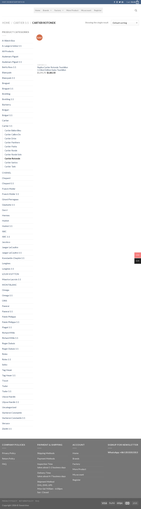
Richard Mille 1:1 (10, 338)
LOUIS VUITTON (10, 274)
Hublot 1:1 (7, 226)
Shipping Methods (46, 453)
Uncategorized (9, 407)
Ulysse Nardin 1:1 (10, 402)
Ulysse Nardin (8, 396)
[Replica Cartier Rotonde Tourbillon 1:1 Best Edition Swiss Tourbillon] (53, 46)
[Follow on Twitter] (120, 2)
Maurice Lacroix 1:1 (11, 279)
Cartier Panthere (12, 142)
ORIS (4, 300)
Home (37, 10)
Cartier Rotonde (12, 158)
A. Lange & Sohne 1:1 (11, 45)
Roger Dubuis (8, 343)
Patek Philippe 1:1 (10, 322)
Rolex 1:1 (6, 359)
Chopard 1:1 (8, 183)
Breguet (6, 83)
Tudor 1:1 (6, 391)
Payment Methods (46, 458)
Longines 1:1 (8, 268)
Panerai (5, 306)
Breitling (6, 93)
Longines (6, 263)
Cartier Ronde (11, 150)
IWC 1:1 (6, 236)
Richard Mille (8, 332)
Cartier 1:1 (21, 22)
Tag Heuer (7, 370)
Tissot (5, 380)
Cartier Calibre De (13, 134)
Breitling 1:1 (8, 99)
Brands (47, 10)
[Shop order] (125, 22)
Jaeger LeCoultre (10, 247)
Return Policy (8, 458)
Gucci (5, 210)
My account (86, 10)
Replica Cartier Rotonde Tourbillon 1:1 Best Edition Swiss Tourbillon (52, 68)
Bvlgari (5, 109)
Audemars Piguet (10, 56)
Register (97, 10)
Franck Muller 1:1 (10, 194)
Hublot (5, 220)
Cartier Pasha (11, 146)
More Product (72, 10)
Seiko (4, 364)
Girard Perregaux (10, 199)
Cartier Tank (10, 166)
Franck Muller (8, 188)
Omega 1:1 (7, 295)
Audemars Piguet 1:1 (12, 62)
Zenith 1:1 (7, 428)
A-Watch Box (8, 40)
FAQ (4, 464)
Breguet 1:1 (7, 88)
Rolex (4, 354)
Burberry (6, 104)
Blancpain (6, 72)
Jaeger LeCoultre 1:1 (12, 252)
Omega (5, 290)
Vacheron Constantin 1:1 (13, 418)
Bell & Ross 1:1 (9, 67)
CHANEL (6, 172)
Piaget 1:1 (7, 327)
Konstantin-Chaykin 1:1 (13, 258)
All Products (8, 51)
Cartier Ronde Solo (13, 154)
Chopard (6, 178)
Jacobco (6, 242)
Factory (59, 10)
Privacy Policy (9, 453)
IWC (4, 231)
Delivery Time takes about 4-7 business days (51, 474)
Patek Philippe (9, 316)
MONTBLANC (9, 284)
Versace (6, 423)
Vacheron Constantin (12, 412)
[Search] (136, 10)
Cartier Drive (10, 138)
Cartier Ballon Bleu (13, 130)
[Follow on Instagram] (117, 2)
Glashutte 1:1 (8, 204)
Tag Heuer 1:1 (8, 375)
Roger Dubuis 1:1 (10, 348)
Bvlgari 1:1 (7, 115)
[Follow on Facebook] (114, 2)
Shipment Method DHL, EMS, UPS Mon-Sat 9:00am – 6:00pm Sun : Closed (50, 487)
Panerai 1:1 (7, 311)
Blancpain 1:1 (8, 78)
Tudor (5, 386)
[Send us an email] (122, 2)
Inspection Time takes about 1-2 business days (51, 466)
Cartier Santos (11, 162)
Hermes (6, 215)
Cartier (5, 120)
